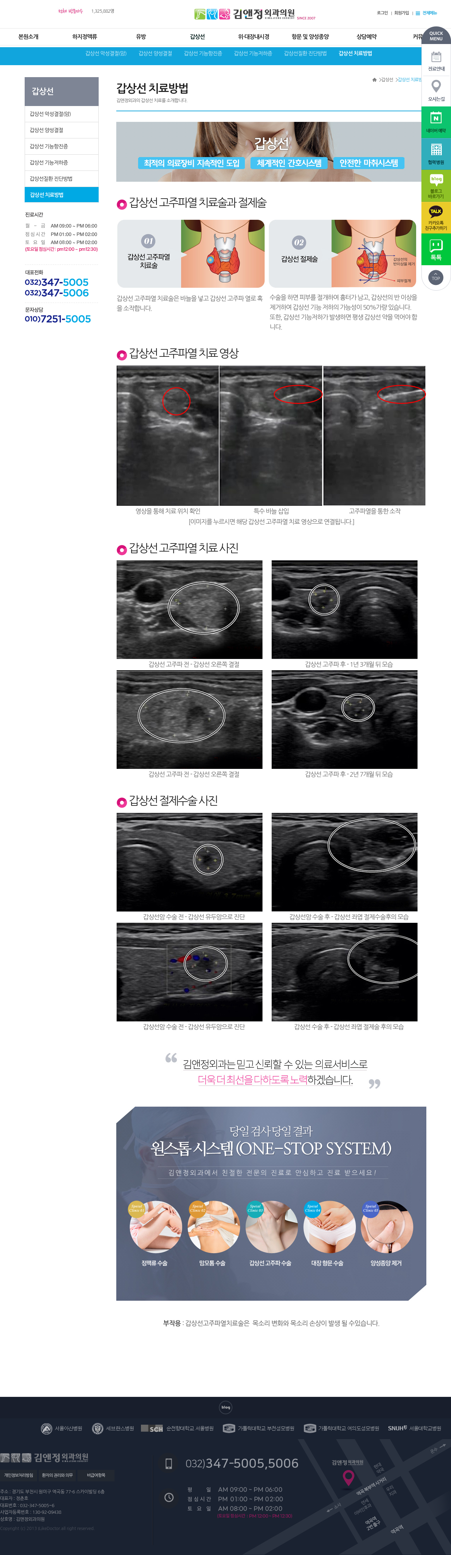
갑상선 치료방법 (355, 53)
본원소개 (28, 36)
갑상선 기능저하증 (253, 53)
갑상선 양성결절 (155, 53)
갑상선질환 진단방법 (305, 53)
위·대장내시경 (253, 36)
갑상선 (197, 36)
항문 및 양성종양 (309, 36)
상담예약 (366, 36)
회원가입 (401, 13)
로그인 (382, 13)
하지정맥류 (84, 36)
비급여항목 (96, 1475)
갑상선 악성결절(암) (105, 53)
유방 (141, 36)
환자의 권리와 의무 (57, 1475)
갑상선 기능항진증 (203, 53)
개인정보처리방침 (18, 1475)
